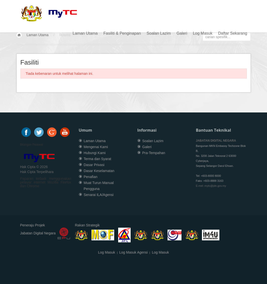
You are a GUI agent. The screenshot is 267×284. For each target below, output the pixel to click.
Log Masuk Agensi (133, 252)
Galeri (182, 33)
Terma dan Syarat (97, 159)
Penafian (90, 177)
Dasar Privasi (94, 165)
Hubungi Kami (95, 153)
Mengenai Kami (96, 147)
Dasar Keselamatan (99, 171)
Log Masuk (202, 33)
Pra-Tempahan (153, 153)
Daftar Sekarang (232, 33)
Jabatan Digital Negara (38, 233)
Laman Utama (85, 33)
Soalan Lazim (159, 33)
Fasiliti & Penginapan (122, 33)
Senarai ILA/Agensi (99, 195)
